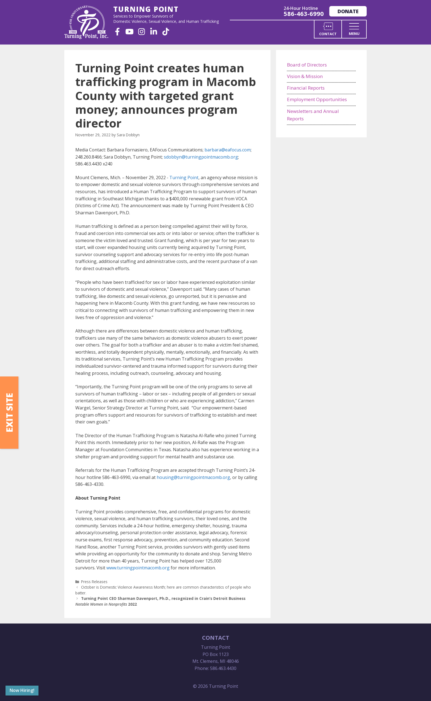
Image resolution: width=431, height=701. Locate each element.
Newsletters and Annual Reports (313, 115)
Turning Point (183, 177)
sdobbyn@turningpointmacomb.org (201, 157)
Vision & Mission (305, 76)
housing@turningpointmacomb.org (193, 477)
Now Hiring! (22, 690)
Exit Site (9, 412)
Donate (348, 11)
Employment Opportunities (317, 99)
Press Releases (94, 581)
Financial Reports (306, 88)
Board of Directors (307, 65)
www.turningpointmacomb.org (138, 568)
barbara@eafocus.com (228, 150)
